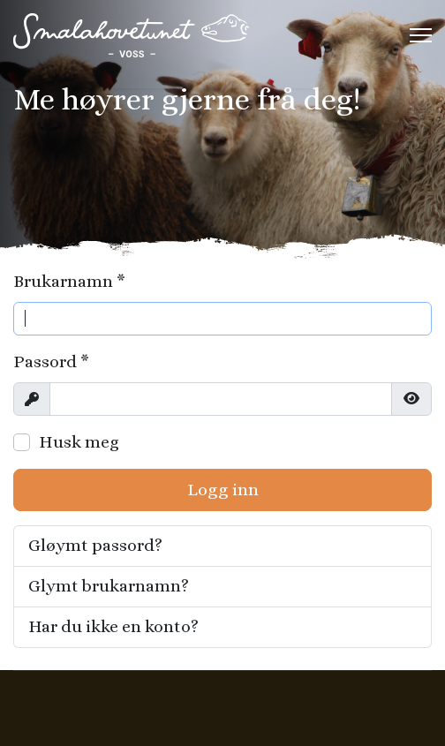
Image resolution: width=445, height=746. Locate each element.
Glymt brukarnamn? (108, 585)
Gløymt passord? (95, 545)
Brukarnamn (69, 281)
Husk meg (79, 442)
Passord (51, 361)
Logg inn (223, 489)
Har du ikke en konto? (113, 626)
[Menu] (421, 35)
